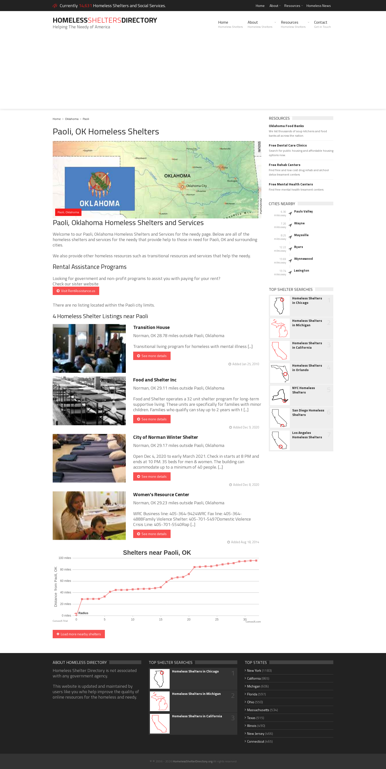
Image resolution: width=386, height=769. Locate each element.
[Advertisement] (193, 74)
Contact (322, 24)
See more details (152, 355)
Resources (292, 5)
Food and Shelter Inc (155, 379)
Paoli (86, 118)
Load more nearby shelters (79, 634)
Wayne (299, 223)
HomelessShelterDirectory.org (192, 761)
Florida (252, 694)
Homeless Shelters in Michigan (307, 322)
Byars (298, 247)
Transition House (151, 327)
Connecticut (255, 741)
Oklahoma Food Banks (286, 126)
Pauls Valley (303, 211)
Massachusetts (258, 709)
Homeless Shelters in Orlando (307, 367)
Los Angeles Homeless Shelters (307, 434)
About (274, 5)
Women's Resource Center (161, 494)
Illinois (252, 725)
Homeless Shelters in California (307, 345)
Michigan (253, 686)
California (254, 678)
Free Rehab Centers (284, 165)
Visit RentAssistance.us (76, 290)
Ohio (250, 701)
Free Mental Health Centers (291, 184)
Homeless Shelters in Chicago (307, 300)
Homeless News (318, 5)
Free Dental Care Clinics (288, 145)
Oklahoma (72, 118)
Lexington (301, 270)
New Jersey (255, 733)
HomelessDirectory (105, 20)
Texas (251, 717)
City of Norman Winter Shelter (165, 437)
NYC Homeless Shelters (303, 390)
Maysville (301, 235)
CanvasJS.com (253, 621)
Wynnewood (303, 258)
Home (260, 5)
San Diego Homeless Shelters (308, 412)
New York (254, 670)
